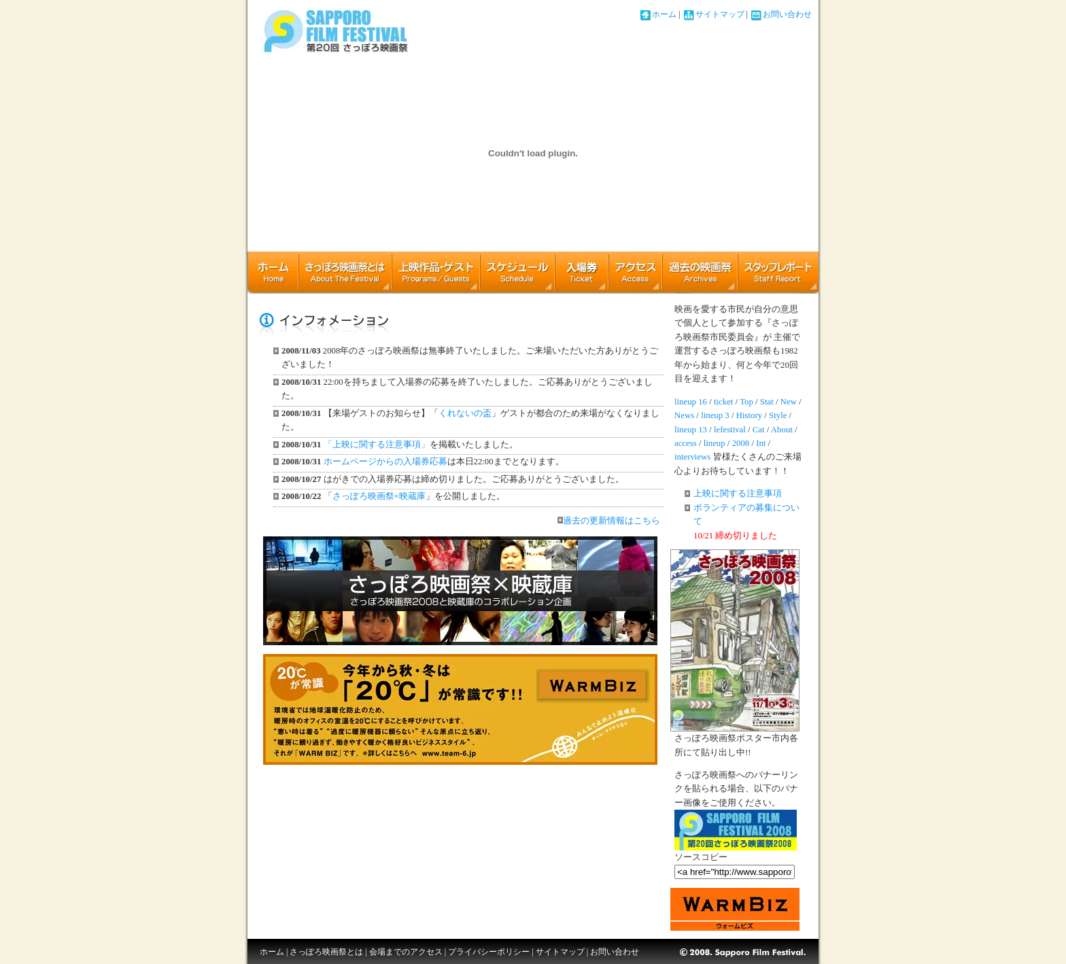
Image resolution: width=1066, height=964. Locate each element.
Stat (767, 402)
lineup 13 (690, 429)
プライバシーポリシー (489, 952)
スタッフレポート (778, 272)
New (788, 402)
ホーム (664, 14)
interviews (692, 457)
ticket (723, 402)
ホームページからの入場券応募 (385, 461)
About (782, 429)
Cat (759, 429)
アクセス (634, 272)
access (685, 443)
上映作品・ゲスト (435, 272)
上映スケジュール (517, 272)
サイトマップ (719, 14)
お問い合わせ (787, 14)
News (684, 415)
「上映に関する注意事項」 (377, 444)
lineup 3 (715, 415)
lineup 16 (690, 402)
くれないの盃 (465, 413)
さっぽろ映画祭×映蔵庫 (379, 496)
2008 (741, 443)
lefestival (730, 429)
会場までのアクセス (406, 952)
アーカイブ (699, 272)
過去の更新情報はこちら (608, 521)
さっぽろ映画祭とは (344, 272)
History (749, 415)
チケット (581, 272)
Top (746, 402)
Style (778, 415)
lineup (714, 443)
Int (761, 443)
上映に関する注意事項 (737, 493)
